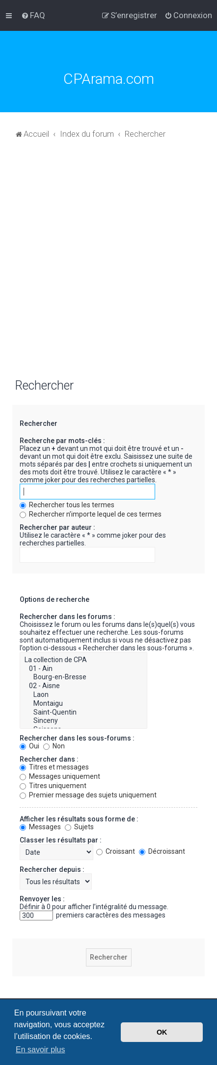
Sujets (79, 827)
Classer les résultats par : (61, 840)
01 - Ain (83, 669)
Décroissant (162, 851)
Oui (29, 746)
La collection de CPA (83, 660)
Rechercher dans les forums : (67, 616)
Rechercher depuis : (52, 869)
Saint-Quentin (83, 712)
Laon (83, 695)
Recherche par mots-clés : (62, 441)
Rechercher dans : (49, 759)
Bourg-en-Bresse (83, 677)
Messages (40, 827)
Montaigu (83, 703)
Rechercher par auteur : (57, 527)
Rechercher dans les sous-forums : (77, 738)
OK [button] (162, 1032)
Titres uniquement (53, 786)
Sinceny (83, 721)
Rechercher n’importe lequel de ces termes (91, 514)
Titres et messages (54, 767)
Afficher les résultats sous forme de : (79, 819)
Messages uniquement (60, 776)
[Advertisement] (108, 263)
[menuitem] (33, 15)
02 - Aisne (83, 686)
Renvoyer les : (42, 899)
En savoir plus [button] (40, 1049)
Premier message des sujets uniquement (88, 795)
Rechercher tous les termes (67, 505)
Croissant (115, 851)
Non (54, 746)
